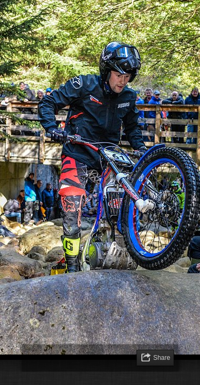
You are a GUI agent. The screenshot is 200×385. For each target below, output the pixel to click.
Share (161, 357)
